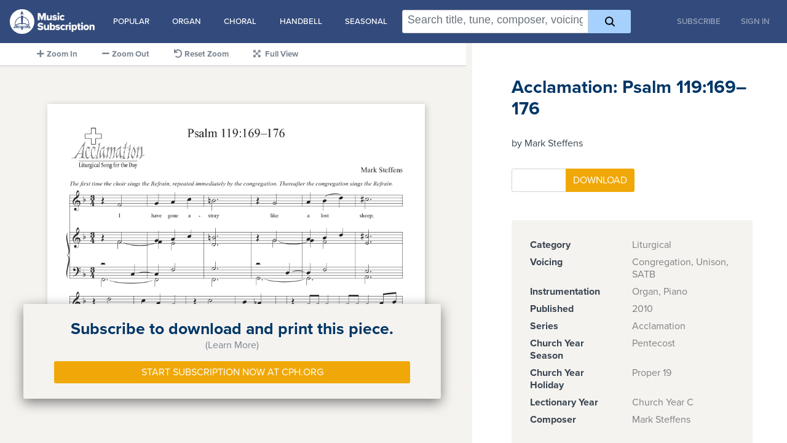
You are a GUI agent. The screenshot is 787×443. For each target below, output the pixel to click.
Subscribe (699, 21)
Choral (240, 21)
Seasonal (366, 21)
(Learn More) (232, 345)
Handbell (301, 21)
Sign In (755, 21)
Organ (186, 21)
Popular (131, 21)
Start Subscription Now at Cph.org (232, 372)
